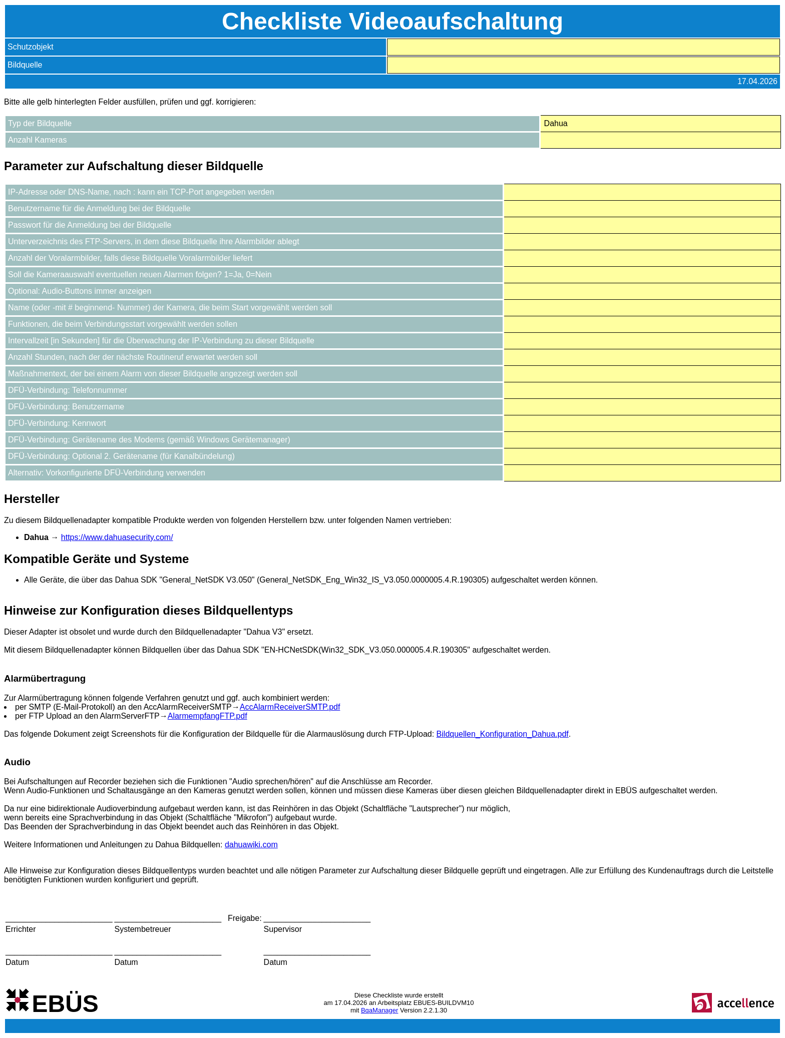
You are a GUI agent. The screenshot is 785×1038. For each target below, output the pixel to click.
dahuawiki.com (251, 844)
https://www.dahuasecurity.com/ (117, 537)
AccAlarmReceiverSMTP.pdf (290, 707)
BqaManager (379, 1010)
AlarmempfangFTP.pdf (207, 716)
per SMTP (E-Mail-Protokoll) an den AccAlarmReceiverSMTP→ (127, 707)
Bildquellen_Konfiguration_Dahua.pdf (503, 734)
